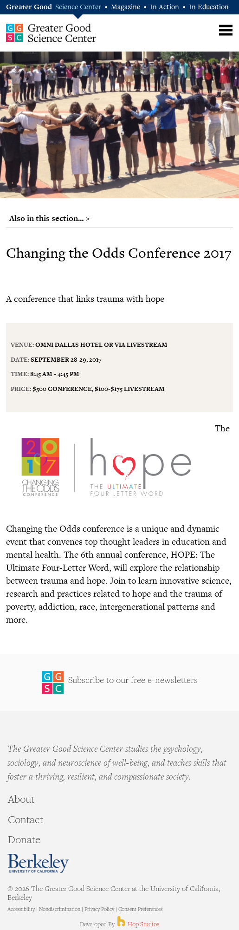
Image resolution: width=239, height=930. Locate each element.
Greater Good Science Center (51, 32)
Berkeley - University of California (38, 863)
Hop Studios (137, 925)
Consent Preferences (140, 910)
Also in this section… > (49, 218)
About (21, 800)
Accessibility (21, 910)
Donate (24, 840)
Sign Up (119, 682)
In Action (164, 8)
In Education (209, 8)
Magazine (125, 8)
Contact (25, 820)
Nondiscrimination (59, 910)
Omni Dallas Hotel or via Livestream (101, 344)
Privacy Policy (99, 910)
